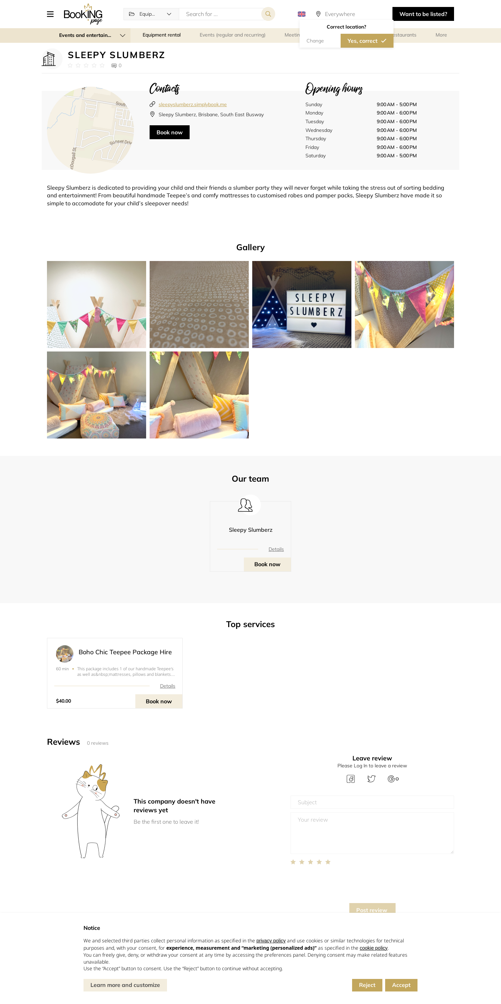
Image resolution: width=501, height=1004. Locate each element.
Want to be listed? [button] (423, 13)
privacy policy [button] (271, 940)
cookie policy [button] (374, 948)
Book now (170, 132)
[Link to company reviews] (86, 65)
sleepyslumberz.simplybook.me (193, 104)
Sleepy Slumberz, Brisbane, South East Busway (211, 114)
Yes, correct (362, 40)
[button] (53, 14)
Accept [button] (401, 984)
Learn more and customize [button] (125, 984)
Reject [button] (367, 984)
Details (276, 549)
